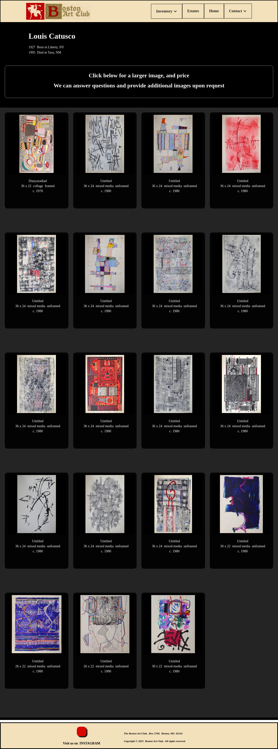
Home (214, 11)
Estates (193, 11)
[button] (166, 11)
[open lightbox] (36, 160)
